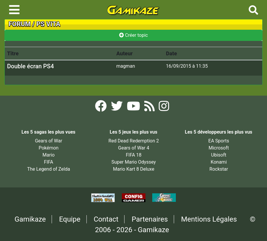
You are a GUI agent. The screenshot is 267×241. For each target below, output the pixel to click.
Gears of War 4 (133, 148)
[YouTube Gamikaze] (134, 108)
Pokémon (49, 148)
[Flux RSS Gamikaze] (150, 108)
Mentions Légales (209, 219)
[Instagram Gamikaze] (164, 108)
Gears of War (48, 141)
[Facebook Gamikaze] (101, 108)
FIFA (48, 162)
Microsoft (219, 148)
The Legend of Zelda (48, 169)
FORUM (20, 24)
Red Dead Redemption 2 (134, 141)
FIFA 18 (133, 155)
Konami (219, 162)
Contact (106, 219)
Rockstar (218, 169)
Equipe (69, 219)
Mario (48, 155)
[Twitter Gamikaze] (117, 108)
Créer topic (133, 35)
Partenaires (150, 219)
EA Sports (218, 141)
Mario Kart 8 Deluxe (133, 169)
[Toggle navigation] (14, 9)
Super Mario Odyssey (134, 162)
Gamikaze (30, 219)
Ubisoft (218, 155)
